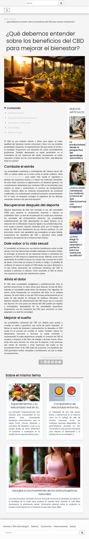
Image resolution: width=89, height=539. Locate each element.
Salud (13, 19)
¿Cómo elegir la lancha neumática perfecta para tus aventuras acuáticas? (76, 246)
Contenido (14, 108)
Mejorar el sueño (15, 132)
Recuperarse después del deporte (22, 118)
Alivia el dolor (13, 127)
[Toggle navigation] (7, 10)
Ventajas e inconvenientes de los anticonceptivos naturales (44, 492)
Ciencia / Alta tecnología (16, 526)
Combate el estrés (16, 113)
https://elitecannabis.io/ (14, 177)
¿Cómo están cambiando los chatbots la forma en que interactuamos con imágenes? (78, 197)
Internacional (60, 526)
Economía (46, 526)
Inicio (6, 19)
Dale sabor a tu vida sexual (19, 123)
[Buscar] (41, 3)
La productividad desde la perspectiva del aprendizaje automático (77, 150)
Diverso (35, 526)
